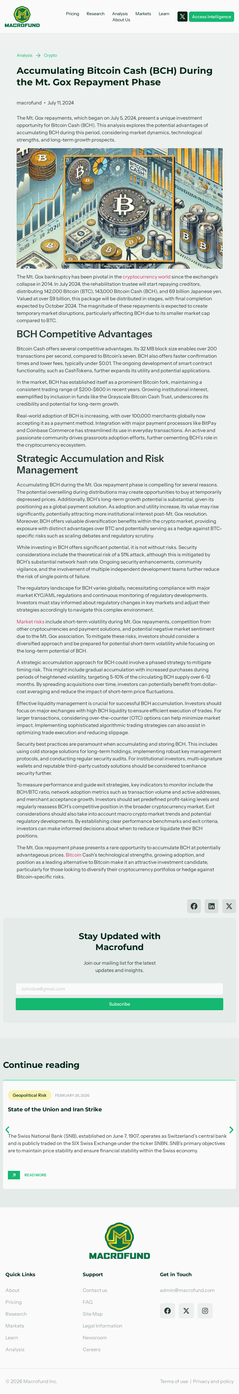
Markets (143, 13)
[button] (194, 906)
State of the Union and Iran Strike (55, 1109)
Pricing (72, 13)
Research (96, 13)
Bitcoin (73, 855)
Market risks (31, 622)
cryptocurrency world (147, 277)
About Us (121, 19)
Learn (164, 13)
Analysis (120, 13)
